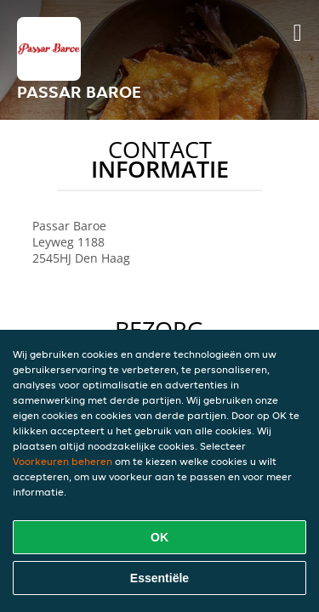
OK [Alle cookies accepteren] (159, 537)
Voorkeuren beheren (62, 461)
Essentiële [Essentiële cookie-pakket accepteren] (159, 578)
